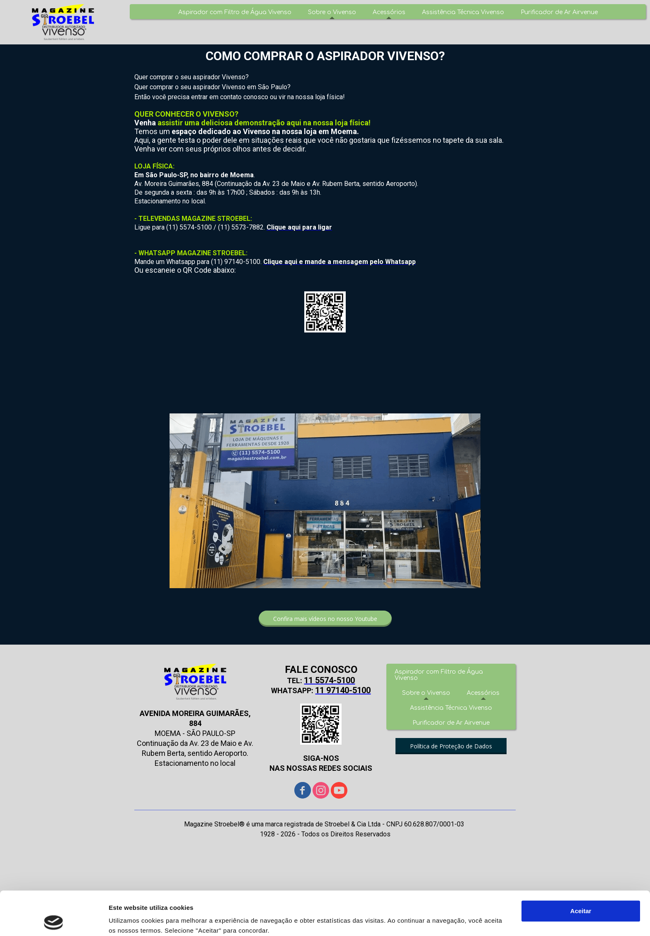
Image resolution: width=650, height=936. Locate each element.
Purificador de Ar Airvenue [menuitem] (559, 12)
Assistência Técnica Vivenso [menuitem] (463, 12)
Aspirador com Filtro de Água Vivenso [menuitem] (234, 12)
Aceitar (581, 867)
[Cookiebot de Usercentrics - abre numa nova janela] (53, 920)
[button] (325, 619)
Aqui (117, 896)
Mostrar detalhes (134, 919)
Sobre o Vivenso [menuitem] (332, 12)
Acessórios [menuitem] (389, 12)
